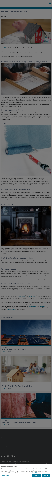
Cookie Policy (35, 474)
